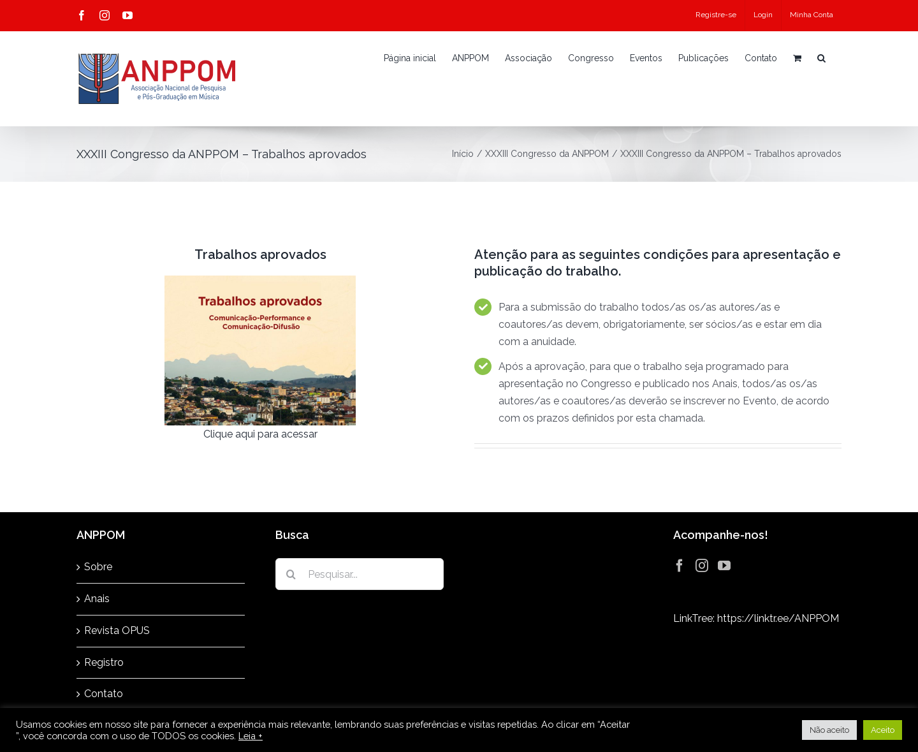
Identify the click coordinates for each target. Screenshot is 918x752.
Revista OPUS (117, 630)
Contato (103, 694)
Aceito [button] (882, 730)
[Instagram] (702, 565)
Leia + (250, 735)
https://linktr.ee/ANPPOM (778, 618)
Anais (97, 599)
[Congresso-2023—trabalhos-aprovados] (260, 280)
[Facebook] (679, 565)
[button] (821, 58)
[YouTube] (724, 565)
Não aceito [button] (829, 730)
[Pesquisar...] (359, 574)
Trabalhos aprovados (260, 254)
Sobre (98, 567)
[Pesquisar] (291, 574)
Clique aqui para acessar (260, 434)
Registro (104, 662)
